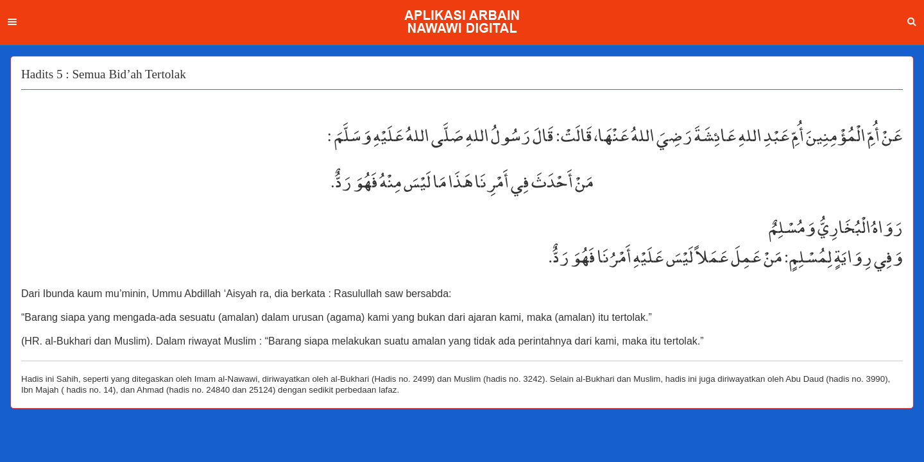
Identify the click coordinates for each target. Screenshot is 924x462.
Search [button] (912, 22)
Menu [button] (12, 22)
